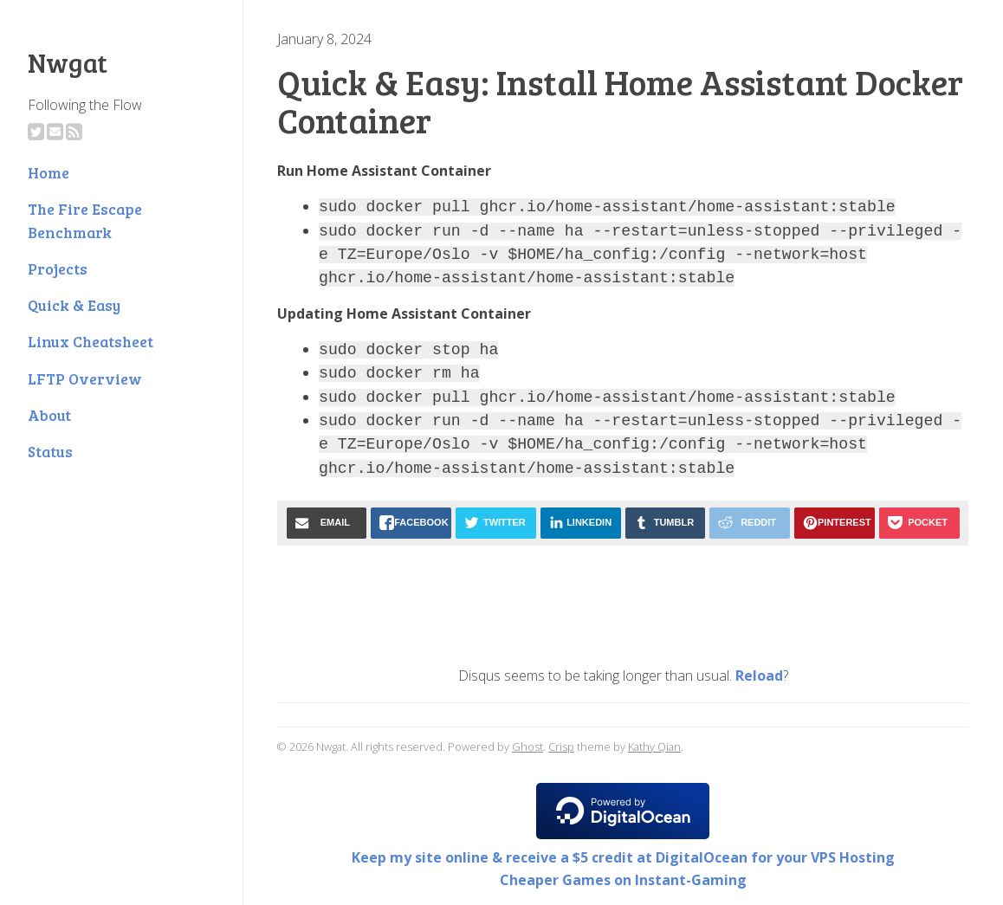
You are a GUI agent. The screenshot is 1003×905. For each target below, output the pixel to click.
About (49, 414)
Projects (57, 268)
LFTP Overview (85, 378)
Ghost (527, 746)
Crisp (561, 746)
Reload (759, 675)
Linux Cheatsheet (90, 341)
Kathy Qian (654, 746)
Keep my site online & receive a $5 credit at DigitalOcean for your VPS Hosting (623, 857)
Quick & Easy (74, 304)
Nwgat (67, 62)
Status (50, 451)
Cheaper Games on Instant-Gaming (623, 879)
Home (48, 172)
